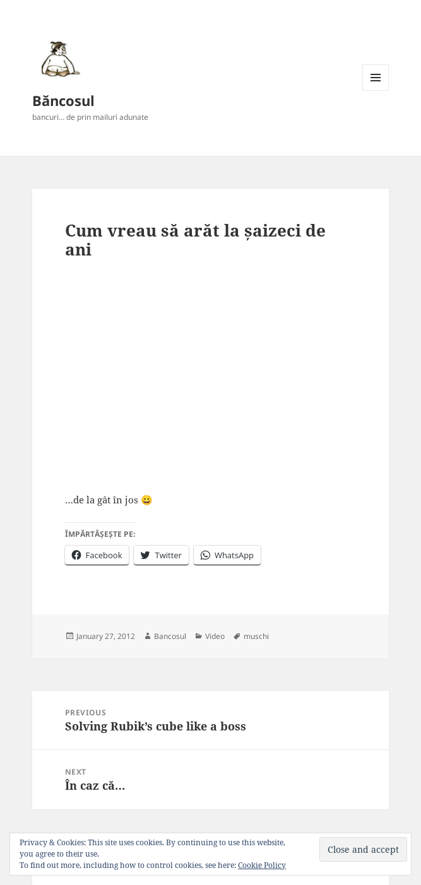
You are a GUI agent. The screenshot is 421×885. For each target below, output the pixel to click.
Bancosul (170, 636)
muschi (256, 636)
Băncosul (63, 100)
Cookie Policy (262, 865)
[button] (58, 58)
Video (215, 636)
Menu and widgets (376, 90)
